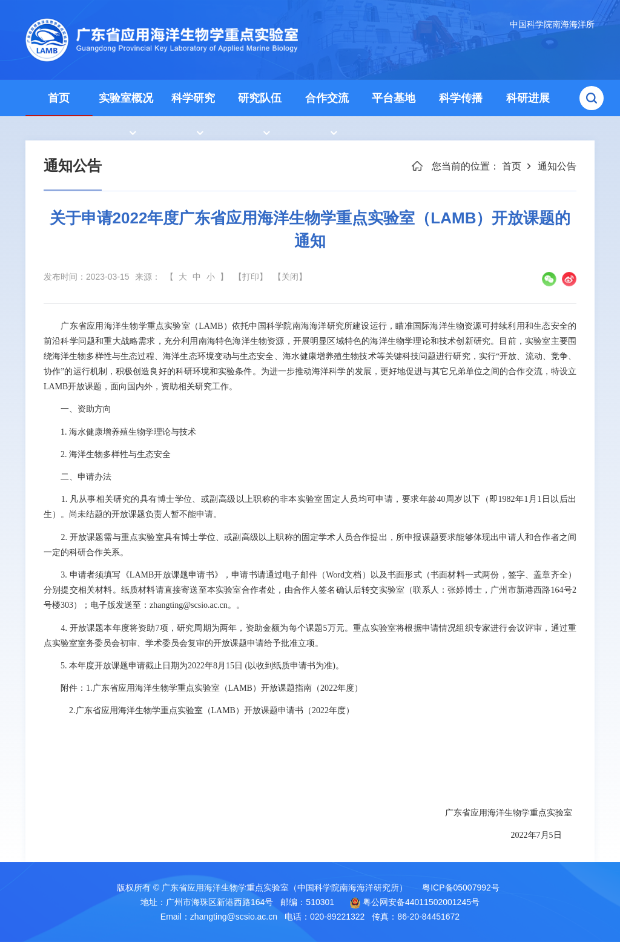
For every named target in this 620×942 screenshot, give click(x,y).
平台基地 (393, 98)
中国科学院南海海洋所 (552, 24)
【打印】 (251, 277)
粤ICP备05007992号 (461, 887)
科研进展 (528, 98)
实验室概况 (126, 98)
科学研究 (193, 98)
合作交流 (327, 98)
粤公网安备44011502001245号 (415, 902)
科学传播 (461, 98)
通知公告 (557, 166)
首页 (59, 98)
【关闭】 (290, 277)
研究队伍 (260, 98)
